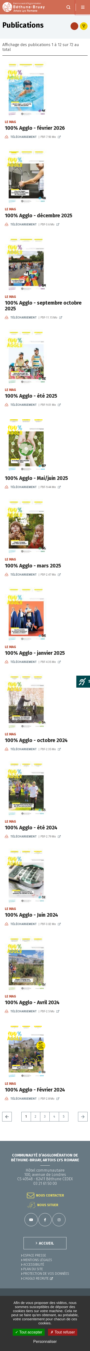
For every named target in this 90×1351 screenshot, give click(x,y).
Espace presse (34, 1255)
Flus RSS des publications (74, 26)
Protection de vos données (46, 1274)
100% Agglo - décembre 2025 (38, 215)
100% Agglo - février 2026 (35, 128)
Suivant (83, 1116)
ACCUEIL (46, 1243)
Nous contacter (50, 1195)
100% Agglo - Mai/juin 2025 (36, 478)
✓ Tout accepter (28, 1332)
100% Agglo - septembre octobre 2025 (43, 306)
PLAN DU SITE (33, 1269)
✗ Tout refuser (62, 1332)
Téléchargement (33, 137)
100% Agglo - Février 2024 (35, 1090)
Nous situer (47, 1205)
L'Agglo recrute (36, 1278)
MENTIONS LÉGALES (37, 1260)
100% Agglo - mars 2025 (33, 566)
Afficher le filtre (84, 26)
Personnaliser (45, 1341)
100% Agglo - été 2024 (31, 828)
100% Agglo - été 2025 (31, 396)
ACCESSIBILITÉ (33, 1265)
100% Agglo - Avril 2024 (32, 1002)
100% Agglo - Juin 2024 (31, 915)
